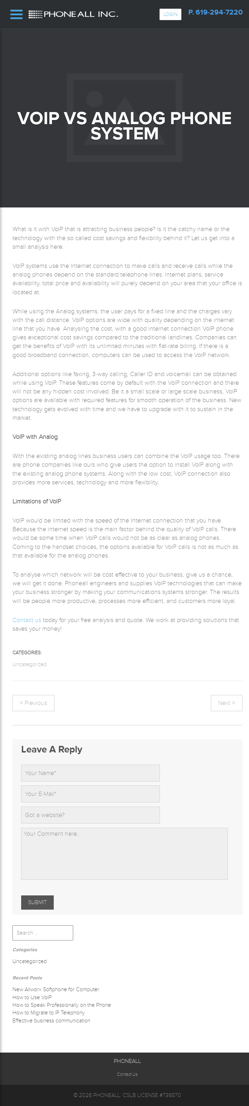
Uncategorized (29, 664)
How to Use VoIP (32, 997)
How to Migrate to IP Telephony (48, 1012)
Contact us (26, 620)
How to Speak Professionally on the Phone (61, 1005)
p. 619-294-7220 (215, 12)
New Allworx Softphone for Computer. (56, 989)
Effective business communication (51, 1020)
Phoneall (106, 1095)
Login (170, 14)
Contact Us (127, 1074)
